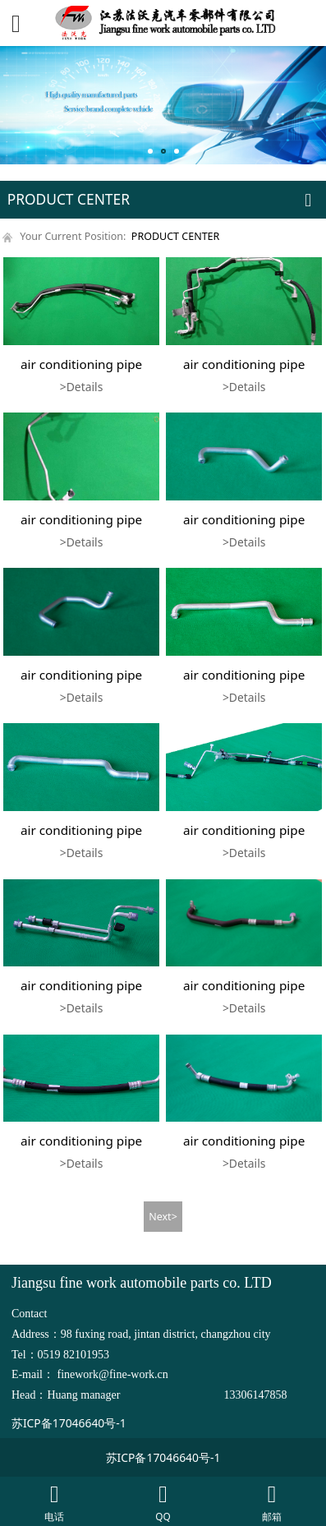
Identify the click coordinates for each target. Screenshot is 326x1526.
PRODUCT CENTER (175, 236)
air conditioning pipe (81, 364)
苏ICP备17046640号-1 (68, 1423)
